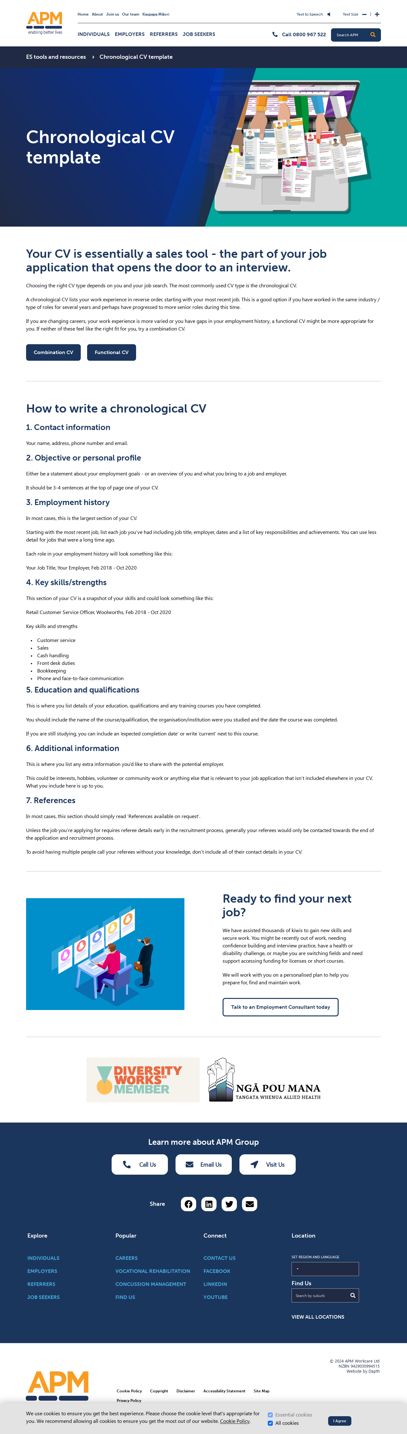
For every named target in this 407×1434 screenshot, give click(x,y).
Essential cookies (293, 1415)
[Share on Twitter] (229, 1204)
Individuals (94, 34)
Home (83, 14)
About (97, 14)
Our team (130, 14)
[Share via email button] (249, 1204)
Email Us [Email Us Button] (204, 1164)
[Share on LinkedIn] (209, 1204)
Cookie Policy (235, 1421)
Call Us (139, 1164)
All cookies (287, 1423)
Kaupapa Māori (155, 14)
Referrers (164, 34)
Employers (130, 34)
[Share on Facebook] (188, 1204)
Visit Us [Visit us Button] (268, 1164)
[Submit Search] (352, 1295)
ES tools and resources (56, 56)
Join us (112, 14)
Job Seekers (199, 34)
